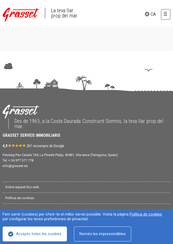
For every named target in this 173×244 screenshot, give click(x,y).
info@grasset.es (15, 166)
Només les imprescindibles (102, 233)
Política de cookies (146, 214)
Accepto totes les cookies (38, 233)
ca (153, 14)
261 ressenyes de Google (45, 146)
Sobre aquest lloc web (22, 187)
